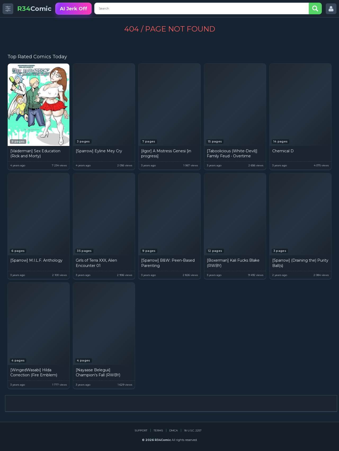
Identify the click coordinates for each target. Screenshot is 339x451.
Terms (158, 430)
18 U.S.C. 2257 (193, 430)
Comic (34, 8)
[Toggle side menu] (8, 8)
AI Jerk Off (73, 9)
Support (141, 430)
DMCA (173, 430)
